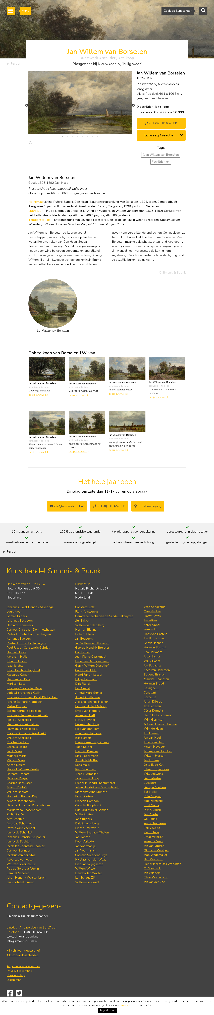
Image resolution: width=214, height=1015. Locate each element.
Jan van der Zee (154, 893)
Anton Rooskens (155, 834)
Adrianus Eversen (19, 650)
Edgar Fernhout (86, 690)
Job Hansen (151, 744)
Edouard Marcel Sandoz (91, 821)
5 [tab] (82, 137)
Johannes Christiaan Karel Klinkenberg (33, 708)
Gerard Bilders (17, 627)
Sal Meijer (150, 803)
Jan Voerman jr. (85, 857)
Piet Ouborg (152, 821)
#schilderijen (161, 163)
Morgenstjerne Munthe (91, 803)
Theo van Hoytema (88, 744)
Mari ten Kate (16, 695)
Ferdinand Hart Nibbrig (91, 717)
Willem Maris (16, 772)
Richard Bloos (84, 645)
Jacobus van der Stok (21, 866)
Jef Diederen (152, 717)
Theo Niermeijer (86, 785)
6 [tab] (87, 137)
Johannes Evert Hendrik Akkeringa (30, 618)
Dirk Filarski (83, 695)
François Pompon (87, 812)
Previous (26, 107)
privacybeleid (127, 1005)
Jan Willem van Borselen (92, 654)
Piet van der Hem (87, 740)
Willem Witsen (85, 880)
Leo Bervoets (153, 663)
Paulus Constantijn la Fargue (26, 654)
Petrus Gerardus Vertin (23, 880)
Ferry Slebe (152, 839)
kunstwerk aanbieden (22, 966)
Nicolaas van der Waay (90, 871)
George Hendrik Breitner (92, 659)
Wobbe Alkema (154, 618)
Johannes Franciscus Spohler (26, 848)
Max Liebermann (86, 767)
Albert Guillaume (87, 708)
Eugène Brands (154, 686)
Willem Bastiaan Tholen (92, 844)
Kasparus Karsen (18, 686)
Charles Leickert (18, 753)
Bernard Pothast (18, 785)
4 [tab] (77, 137)
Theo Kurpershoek (156, 780)
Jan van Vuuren (154, 857)
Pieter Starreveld (87, 839)
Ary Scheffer (15, 830)
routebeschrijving (147, 508)
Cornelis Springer (18, 862)
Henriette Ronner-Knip (22, 808)
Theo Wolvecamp (156, 889)
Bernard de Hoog (87, 735)
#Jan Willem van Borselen (161, 156)
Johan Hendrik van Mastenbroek (97, 799)
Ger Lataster (152, 789)
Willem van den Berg (90, 636)
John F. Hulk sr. (17, 672)
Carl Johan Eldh (85, 681)
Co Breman (82, 663)
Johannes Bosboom (20, 632)
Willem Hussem (155, 767)
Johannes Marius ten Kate (24, 699)
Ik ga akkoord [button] (107, 1010)
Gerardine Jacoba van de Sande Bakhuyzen (104, 627)
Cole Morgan (152, 807)
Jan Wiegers (152, 884)
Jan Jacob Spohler (19, 853)
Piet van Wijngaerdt (89, 875)
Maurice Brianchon (156, 690)
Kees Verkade (84, 853)
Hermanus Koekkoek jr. (22, 740)
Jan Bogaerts (84, 650)
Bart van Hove (16, 663)
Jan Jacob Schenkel (19, 844)
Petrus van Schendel (21, 839)
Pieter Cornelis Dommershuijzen (29, 645)
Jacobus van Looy (87, 790)
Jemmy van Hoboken (158, 762)
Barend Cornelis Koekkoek (24, 722)
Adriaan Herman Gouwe (160, 735)
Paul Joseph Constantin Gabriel (28, 659)
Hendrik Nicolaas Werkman (162, 875)
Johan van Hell (85, 726)
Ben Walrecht (153, 871)
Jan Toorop (82, 848)
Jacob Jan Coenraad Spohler (25, 857)
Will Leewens (153, 785)
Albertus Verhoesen (20, 871)
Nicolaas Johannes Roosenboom (28, 817)
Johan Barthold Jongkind (23, 681)
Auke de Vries (153, 853)
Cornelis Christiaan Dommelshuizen (31, 641)
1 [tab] (62, 137)
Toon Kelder (83, 758)
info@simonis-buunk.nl (22, 952)
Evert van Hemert (87, 722)
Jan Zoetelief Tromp (20, 893)
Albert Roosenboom (21, 812)
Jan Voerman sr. (85, 862)
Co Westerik (152, 880)
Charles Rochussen (19, 794)
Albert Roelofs (17, 799)
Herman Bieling (86, 641)
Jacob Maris (14, 762)
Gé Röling (150, 830)
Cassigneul (151, 699)
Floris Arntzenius (86, 623)
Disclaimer (14, 991)
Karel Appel (152, 636)
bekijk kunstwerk (38, 396)
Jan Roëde (151, 825)
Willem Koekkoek (19, 749)
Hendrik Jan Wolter (88, 884)
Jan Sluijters (83, 830)
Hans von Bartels (155, 645)
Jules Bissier (152, 668)
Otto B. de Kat (154, 776)
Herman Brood (154, 695)
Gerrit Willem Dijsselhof (92, 677)
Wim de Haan (153, 740)
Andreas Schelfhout (20, 835)
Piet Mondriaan (85, 781)
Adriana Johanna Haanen (92, 713)
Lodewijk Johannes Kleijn (23, 704)
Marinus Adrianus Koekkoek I (26, 744)
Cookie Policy (16, 986)
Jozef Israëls (15, 677)
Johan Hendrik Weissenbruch (26, 889)
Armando (150, 641)
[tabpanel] (80, 103)
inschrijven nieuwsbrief (23, 962)
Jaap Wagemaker (155, 866)
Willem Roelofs (17, 803)
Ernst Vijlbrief (153, 848)
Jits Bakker (82, 632)
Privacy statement (19, 982)
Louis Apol (14, 623)
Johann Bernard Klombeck (24, 713)
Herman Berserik (155, 659)
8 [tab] (97, 137)
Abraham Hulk (17, 668)
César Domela (153, 722)
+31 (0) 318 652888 (161, 125)
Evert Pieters (84, 808)
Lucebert (150, 794)
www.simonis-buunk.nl (22, 948)
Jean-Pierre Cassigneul (90, 668)
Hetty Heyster (85, 731)
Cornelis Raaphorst (88, 817)
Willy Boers (152, 672)
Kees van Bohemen (157, 681)
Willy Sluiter (84, 826)
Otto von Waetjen (156, 862)
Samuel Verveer (18, 884)
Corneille (150, 708)
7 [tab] (92, 137)
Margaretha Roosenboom (24, 821)
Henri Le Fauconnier (157, 726)
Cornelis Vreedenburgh (91, 866)
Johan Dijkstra (153, 713)
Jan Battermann (154, 650)
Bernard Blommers (20, 636)
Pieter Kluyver (17, 717)
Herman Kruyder (86, 762)
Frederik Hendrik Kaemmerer (95, 794)
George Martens (155, 798)
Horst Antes (152, 627)
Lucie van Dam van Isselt (92, 672)
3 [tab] (72, 137)
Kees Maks (82, 776)
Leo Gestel (82, 699)
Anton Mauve (16, 776)
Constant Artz (84, 618)
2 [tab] (67, 137)
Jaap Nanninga (153, 812)
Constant (150, 704)
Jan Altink (150, 632)
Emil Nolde (151, 816)
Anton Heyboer (154, 758)
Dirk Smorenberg (87, 835)
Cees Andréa (152, 623)
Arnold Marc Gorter (88, 704)
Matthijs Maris (16, 767)
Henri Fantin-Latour (88, 686)
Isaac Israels (83, 749)
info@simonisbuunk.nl (67, 508)
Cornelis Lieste (17, 758)
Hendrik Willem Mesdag (23, 781)
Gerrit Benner (153, 654)
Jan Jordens (151, 771)
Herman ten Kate (18, 690)
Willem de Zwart (87, 893)
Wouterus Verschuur (21, 875)
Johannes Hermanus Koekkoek (27, 726)
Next (133, 107)
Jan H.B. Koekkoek (19, 731)
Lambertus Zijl (85, 889)
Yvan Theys (151, 843)
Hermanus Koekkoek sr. (23, 735)
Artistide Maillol (86, 772)
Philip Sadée (15, 826)
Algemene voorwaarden (23, 977)
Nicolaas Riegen (17, 790)
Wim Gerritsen (154, 731)
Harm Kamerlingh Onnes (92, 753)
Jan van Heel (152, 749)
